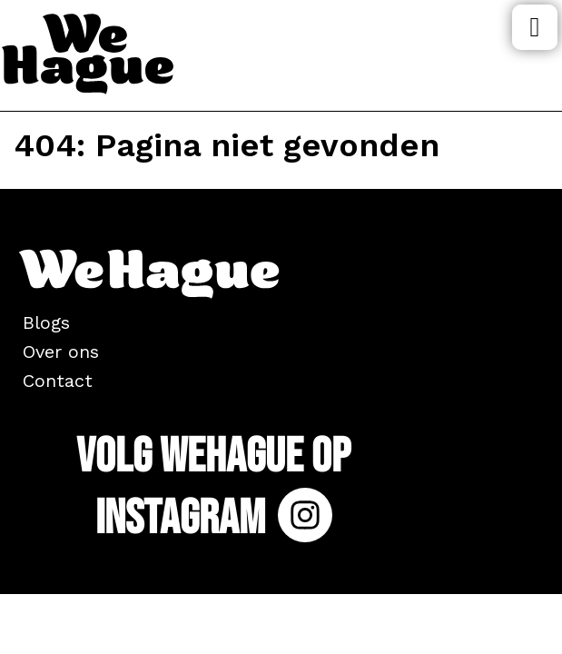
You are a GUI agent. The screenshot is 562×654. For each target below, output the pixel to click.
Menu (534, 27)
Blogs (46, 322)
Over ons (61, 351)
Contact (58, 380)
